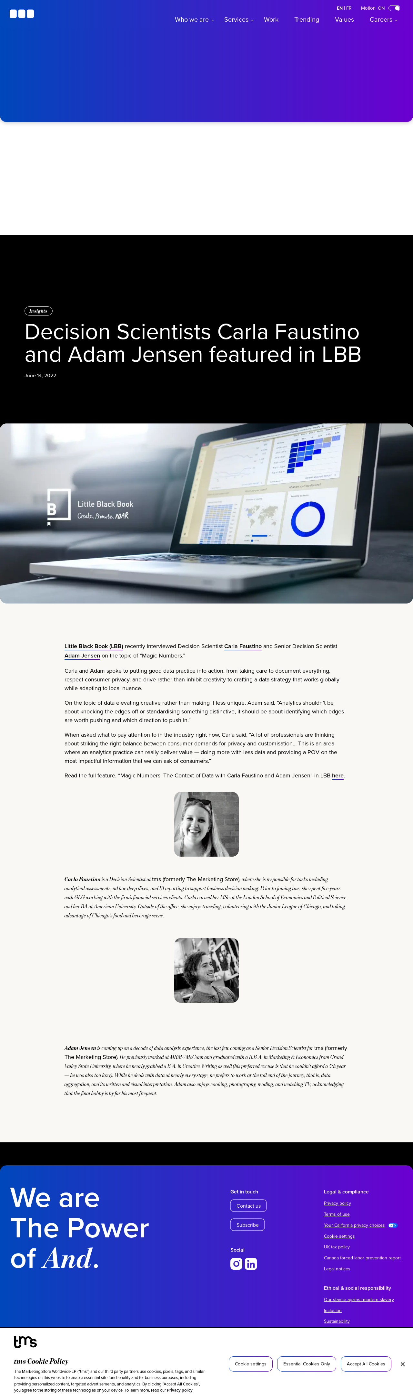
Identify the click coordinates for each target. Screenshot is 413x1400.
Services (236, 19)
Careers (381, 19)
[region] (206, 1364)
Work (271, 19)
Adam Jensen (82, 677)
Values (344, 19)
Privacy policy (180, 1390)
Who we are (192, 19)
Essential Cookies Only (306, 1364)
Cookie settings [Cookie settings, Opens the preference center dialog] (251, 1364)
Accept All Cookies (366, 1364)
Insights (38, 311)
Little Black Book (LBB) (94, 668)
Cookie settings (339, 1236)
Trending (306, 19)
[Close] (403, 1364)
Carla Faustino (243, 668)
